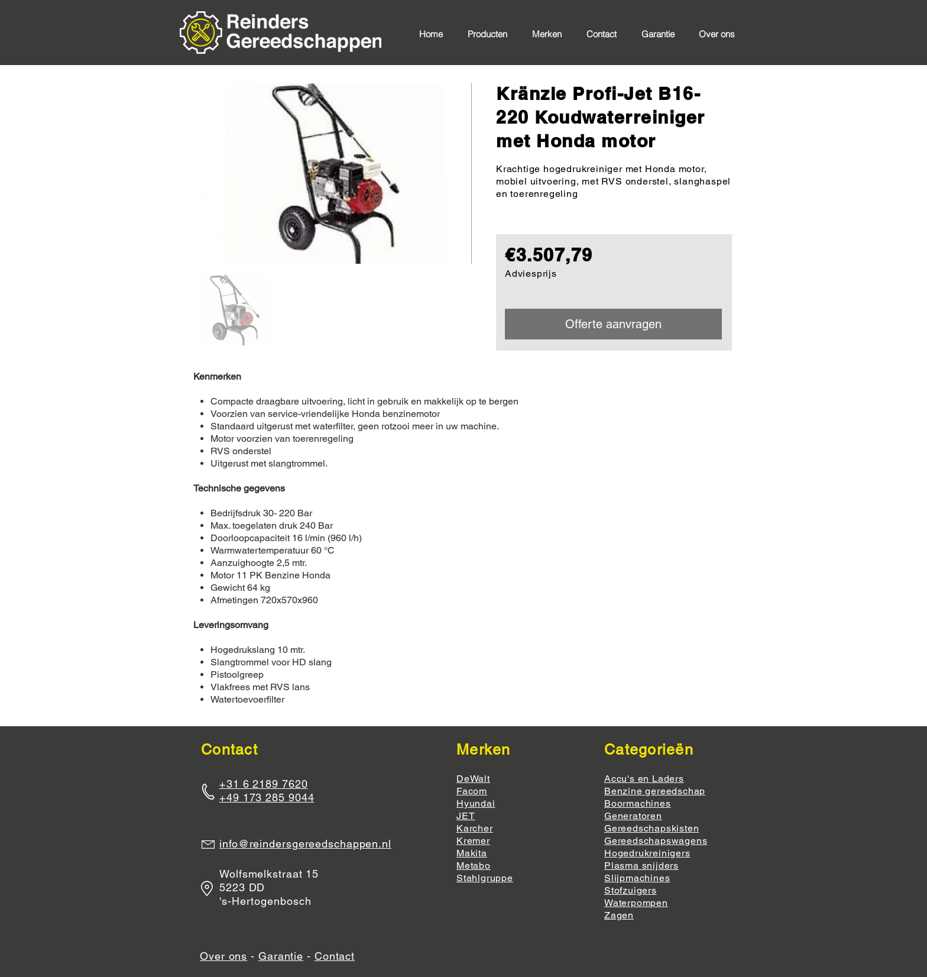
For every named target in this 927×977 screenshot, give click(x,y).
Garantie (280, 956)
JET (465, 815)
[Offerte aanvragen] (613, 324)
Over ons (223, 956)
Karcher (474, 828)
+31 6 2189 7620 (263, 784)
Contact (335, 956)
